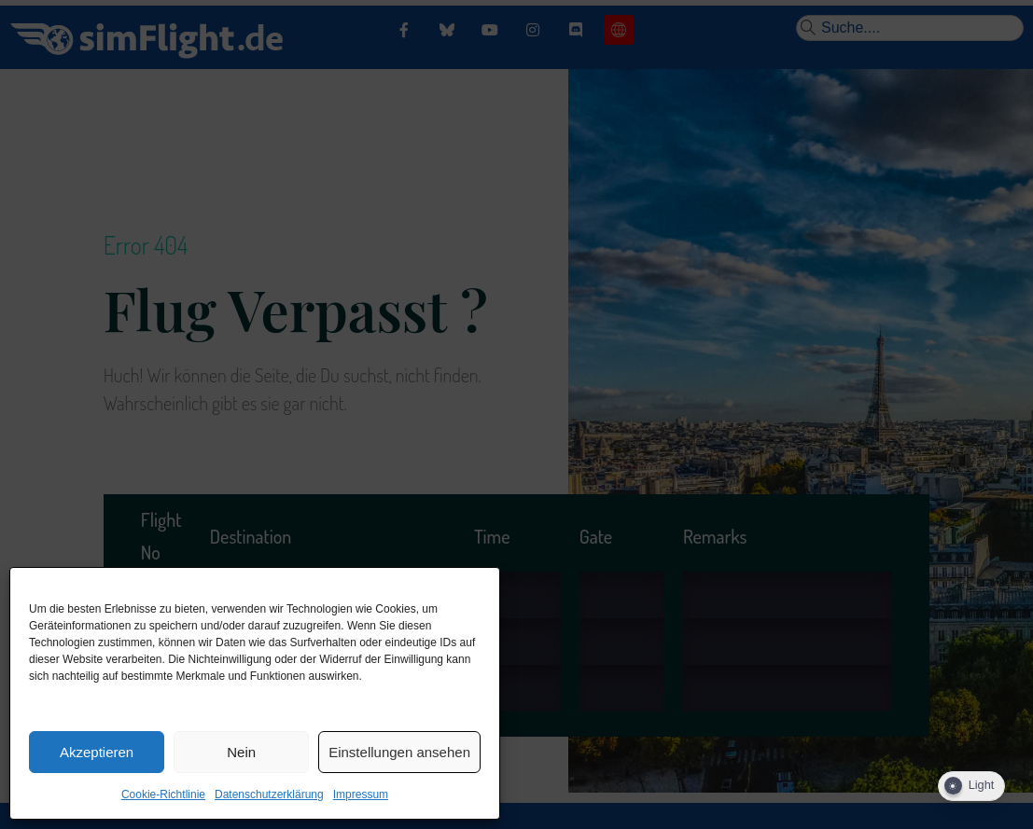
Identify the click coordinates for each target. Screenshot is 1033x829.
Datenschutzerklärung (269, 794)
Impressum (360, 794)
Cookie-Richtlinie (163, 794)
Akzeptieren (96, 752)
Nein (241, 752)
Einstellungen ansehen (399, 752)
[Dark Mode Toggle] (971, 786)
